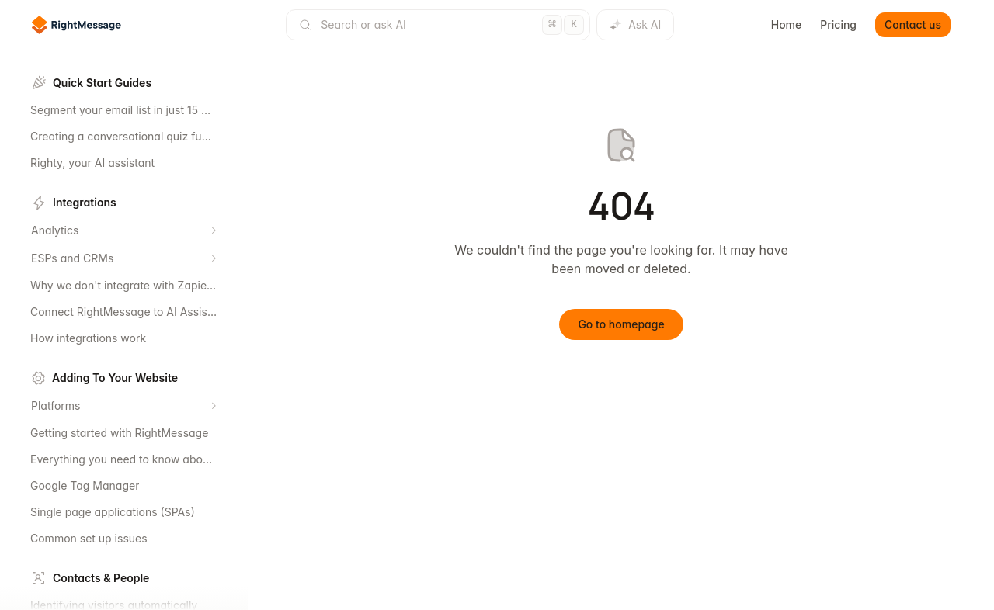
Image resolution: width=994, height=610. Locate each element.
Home (786, 24)
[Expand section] (213, 230)
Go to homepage (621, 324)
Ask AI (635, 24)
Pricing (838, 24)
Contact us (913, 24)
